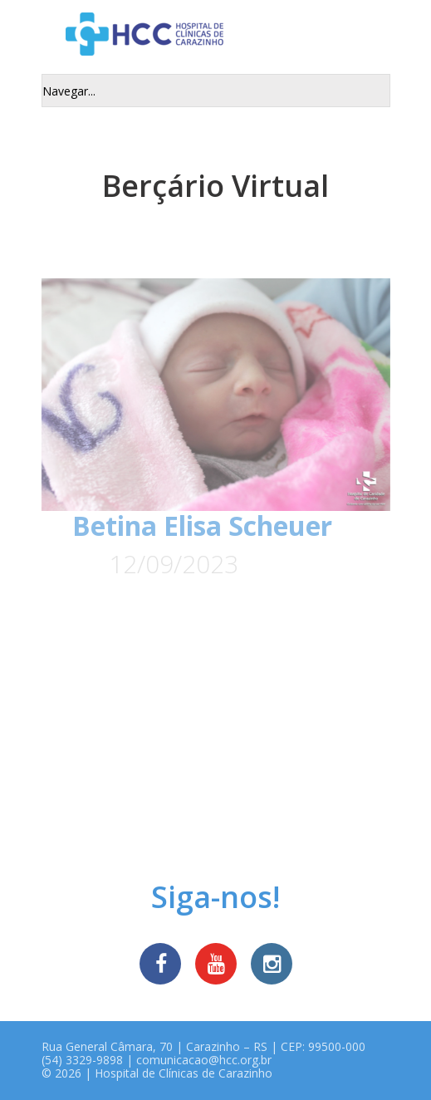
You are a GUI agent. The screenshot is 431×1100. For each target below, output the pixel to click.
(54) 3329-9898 (82, 1060)
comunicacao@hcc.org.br (204, 1060)
